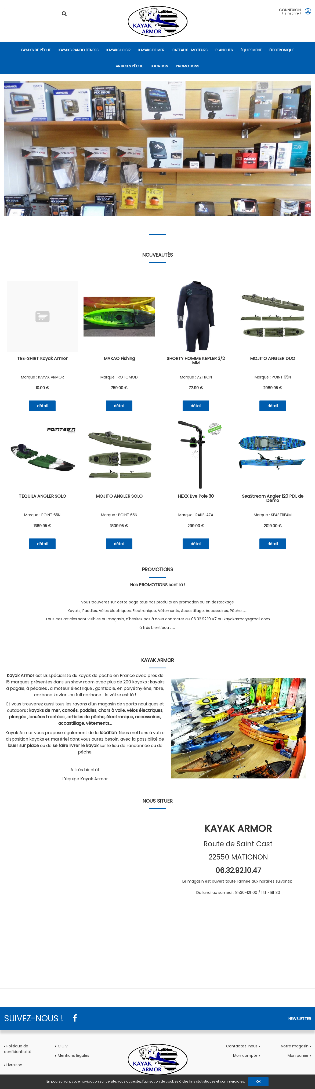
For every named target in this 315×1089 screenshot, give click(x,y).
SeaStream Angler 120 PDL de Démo (272, 499)
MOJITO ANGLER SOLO (119, 496)
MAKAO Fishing (119, 359)
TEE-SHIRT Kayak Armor (42, 359)
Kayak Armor (157, 660)
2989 (272, 388)
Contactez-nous (242, 1046)
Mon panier (298, 1055)
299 (195, 526)
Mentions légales (73, 1055)
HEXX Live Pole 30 (196, 496)
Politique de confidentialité (17, 1048)
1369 (42, 526)
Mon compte (245, 1055)
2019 (273, 526)
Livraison (14, 1065)
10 (42, 388)
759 (119, 388)
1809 (119, 526)
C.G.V (63, 1046)
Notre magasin (295, 1046)
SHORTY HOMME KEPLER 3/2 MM (196, 361)
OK (258, 1081)
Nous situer (158, 800)
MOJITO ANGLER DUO (272, 359)
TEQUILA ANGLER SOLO (42, 496)
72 (196, 388)
